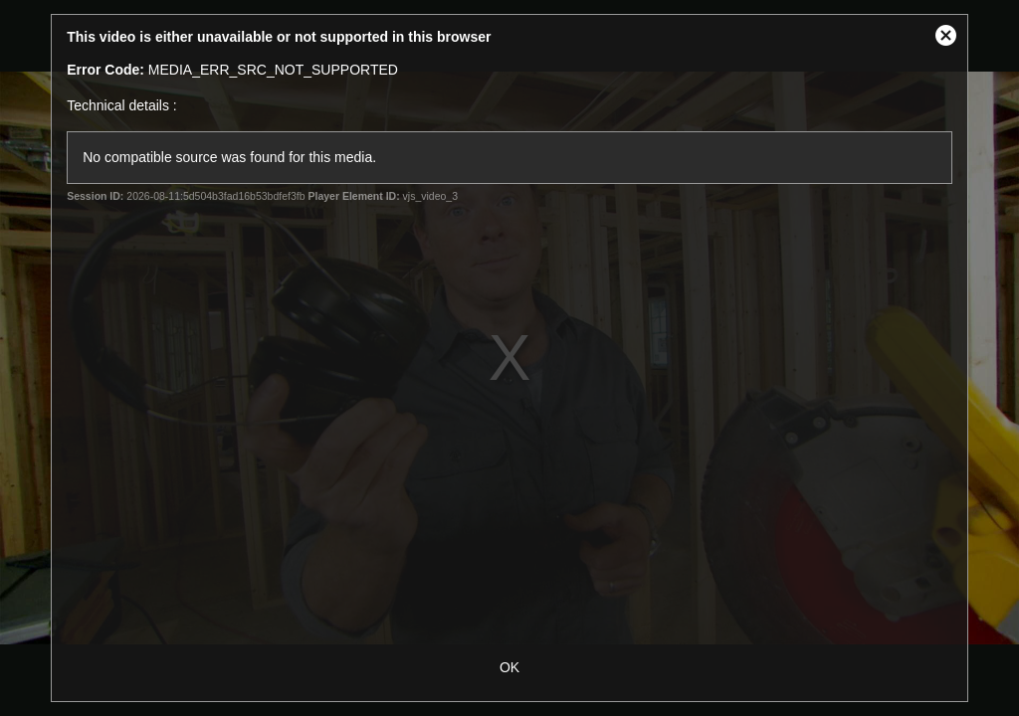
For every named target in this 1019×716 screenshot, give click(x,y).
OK (509, 667)
